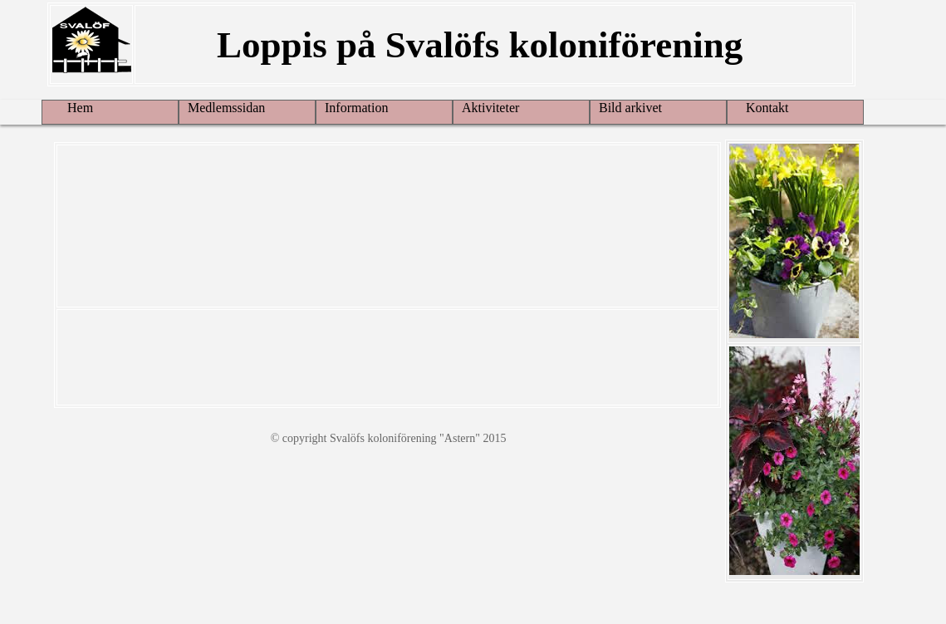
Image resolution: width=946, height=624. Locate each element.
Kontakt (762, 108)
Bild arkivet (630, 108)
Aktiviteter (490, 108)
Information (356, 108)
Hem (72, 108)
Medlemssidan (226, 108)
